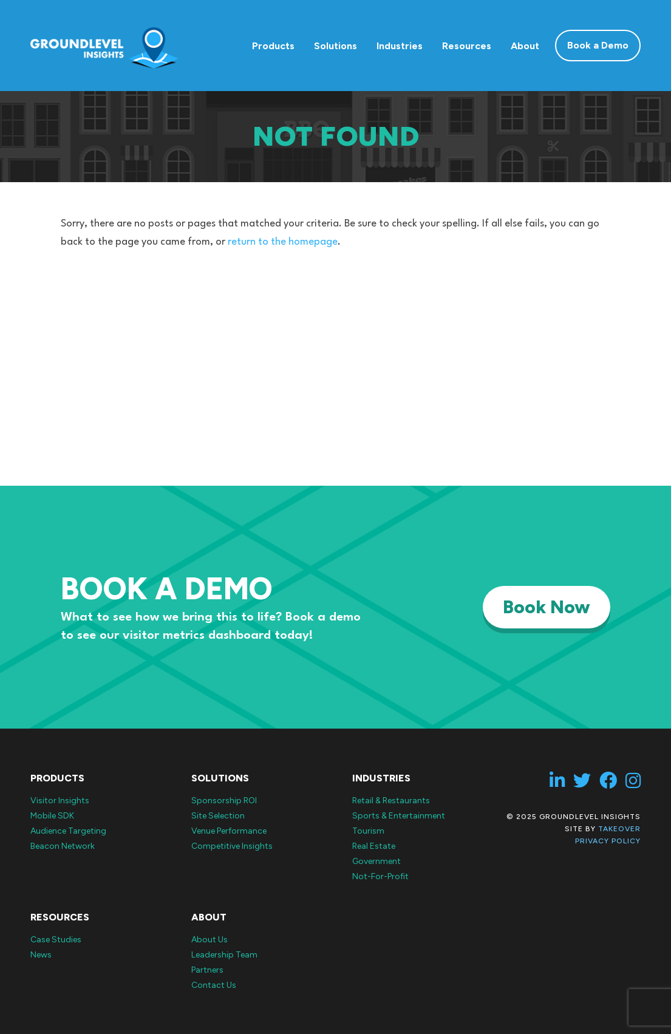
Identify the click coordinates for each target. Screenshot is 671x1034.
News (41, 955)
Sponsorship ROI (224, 800)
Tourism (368, 831)
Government (376, 861)
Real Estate (373, 846)
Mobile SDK (52, 816)
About (525, 46)
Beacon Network (62, 846)
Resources (466, 46)
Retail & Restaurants (391, 800)
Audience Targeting (68, 831)
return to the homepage (283, 242)
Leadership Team (224, 955)
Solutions (335, 46)
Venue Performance (229, 831)
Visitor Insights (59, 800)
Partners (207, 970)
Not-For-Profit (380, 876)
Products (273, 46)
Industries (399, 46)
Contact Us (213, 985)
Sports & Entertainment (398, 816)
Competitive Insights (232, 846)
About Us (209, 939)
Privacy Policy (608, 841)
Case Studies (55, 939)
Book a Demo (597, 45)
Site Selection (218, 816)
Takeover (619, 829)
